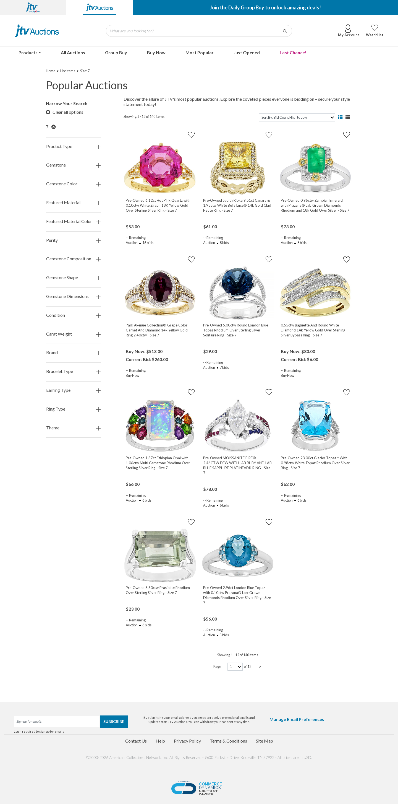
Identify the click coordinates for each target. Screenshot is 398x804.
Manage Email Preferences (296, 719)
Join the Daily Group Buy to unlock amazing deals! (265, 7)
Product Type (73, 146)
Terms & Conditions (228, 740)
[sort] (297, 117)
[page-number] (235, 667)
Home (50, 71)
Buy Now (156, 52)
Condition (73, 315)
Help (160, 740)
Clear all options (64, 112)
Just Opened (247, 52)
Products (28, 52)
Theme (73, 428)
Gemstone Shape (73, 278)
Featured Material (73, 203)
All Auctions (73, 52)
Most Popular (199, 52)
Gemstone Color (73, 184)
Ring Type (73, 409)
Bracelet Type (73, 371)
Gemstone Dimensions (73, 296)
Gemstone (73, 165)
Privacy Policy (187, 740)
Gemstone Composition (73, 259)
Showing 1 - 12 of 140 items (144, 116)
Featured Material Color (73, 221)
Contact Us (136, 740)
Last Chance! (293, 52)
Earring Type (73, 390)
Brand (73, 353)
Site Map (264, 740)
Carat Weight (73, 334)
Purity (73, 240)
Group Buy (116, 52)
